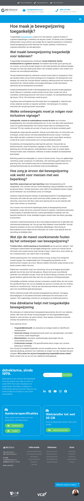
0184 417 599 (65, 10)
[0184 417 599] (57, 10)
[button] (80, 19)
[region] (58, 489)
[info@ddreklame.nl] (24, 10)
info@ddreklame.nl (35, 10)
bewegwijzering (27, 37)
